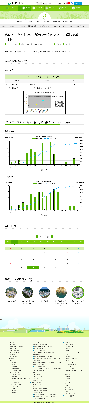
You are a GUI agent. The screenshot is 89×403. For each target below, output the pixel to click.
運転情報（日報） (33, 25)
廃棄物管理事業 (56, 20)
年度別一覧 (58, 43)
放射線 (69, 366)
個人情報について (70, 393)
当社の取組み (39, 7)
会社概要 (12, 344)
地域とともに (36, 372)
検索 (60, 3)
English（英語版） (70, 395)
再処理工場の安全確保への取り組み (43, 356)
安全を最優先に (37, 354)
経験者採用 (69, 378)
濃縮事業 (31, 20)
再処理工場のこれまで (39, 348)
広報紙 (67, 350)
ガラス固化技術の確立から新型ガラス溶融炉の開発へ (47, 368)
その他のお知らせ (37, 392)
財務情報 (12, 354)
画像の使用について (71, 391)
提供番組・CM (69, 346)
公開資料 (14, 388)
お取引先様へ (78, 3)
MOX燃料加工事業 (67, 20)
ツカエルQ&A (70, 368)
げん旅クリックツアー (71, 358)
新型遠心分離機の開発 (39, 366)
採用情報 (78, 7)
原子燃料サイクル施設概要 (17, 346)
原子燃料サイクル (71, 364)
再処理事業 (46, 20)
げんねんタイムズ (37, 380)
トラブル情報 (56, 25)
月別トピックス (21, 25)
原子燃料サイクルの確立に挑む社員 (43, 346)
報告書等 (14, 390)
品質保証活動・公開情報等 (17, 384)
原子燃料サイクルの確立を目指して (42, 344)
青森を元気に (37, 378)
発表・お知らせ (36, 382)
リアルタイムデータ (17, 374)
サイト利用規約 (69, 389)
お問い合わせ (68, 384)
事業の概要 (20, 20)
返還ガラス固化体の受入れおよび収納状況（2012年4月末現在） (37, 43)
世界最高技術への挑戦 (38, 364)
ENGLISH (45, 3)
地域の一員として (38, 374)
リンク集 (67, 387)
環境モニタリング (14, 372)
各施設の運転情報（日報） (71, 43)
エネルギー (70, 362)
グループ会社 (13, 356)
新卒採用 (68, 376)
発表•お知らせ (53, 7)
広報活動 (64, 7)
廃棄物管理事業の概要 (8, 25)
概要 (11, 360)
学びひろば (69, 360)
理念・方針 (13, 348)
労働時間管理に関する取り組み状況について (45, 394)
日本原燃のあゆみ (14, 352)
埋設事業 (38, 20)
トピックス (36, 386)
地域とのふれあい (38, 376)
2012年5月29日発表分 (11, 43)
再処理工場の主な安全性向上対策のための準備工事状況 (47, 362)
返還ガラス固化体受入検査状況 (78, 25)
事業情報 (24, 7)
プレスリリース (37, 384)
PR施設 (68, 356)
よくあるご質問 (15, 382)
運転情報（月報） (45, 25)
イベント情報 (69, 344)
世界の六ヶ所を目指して (40, 370)
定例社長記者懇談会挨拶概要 (40, 390)
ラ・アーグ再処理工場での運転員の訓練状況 (45, 352)
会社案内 (11, 7)
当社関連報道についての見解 (40, 388)
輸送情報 (64, 25)
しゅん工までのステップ (40, 350)
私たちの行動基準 (14, 350)
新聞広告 (68, 348)
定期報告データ (15, 376)
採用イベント (69, 380)
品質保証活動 (15, 386)
